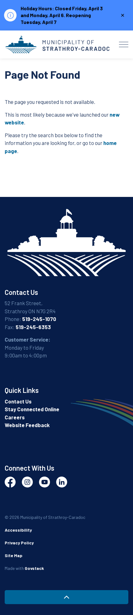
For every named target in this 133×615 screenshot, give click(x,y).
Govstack (34, 568)
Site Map (13, 555)
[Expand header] (123, 44)
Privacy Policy (19, 542)
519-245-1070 (39, 319)
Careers (15, 417)
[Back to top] (66, 597)
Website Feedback (27, 425)
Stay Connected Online (32, 409)
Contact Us (18, 401)
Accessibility (18, 530)
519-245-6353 (33, 327)
